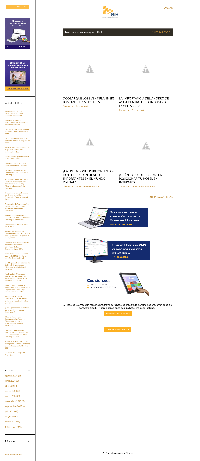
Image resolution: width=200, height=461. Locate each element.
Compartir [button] (68, 106)
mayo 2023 (12, 416)
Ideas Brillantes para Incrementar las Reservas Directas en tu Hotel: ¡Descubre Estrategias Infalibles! (15, 321)
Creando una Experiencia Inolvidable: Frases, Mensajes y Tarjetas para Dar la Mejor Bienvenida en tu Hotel (17, 288)
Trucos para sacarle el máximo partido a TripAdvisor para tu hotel (17, 131)
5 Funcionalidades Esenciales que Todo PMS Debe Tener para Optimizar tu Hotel (16, 256)
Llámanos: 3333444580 (117, 313)
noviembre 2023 (15, 401)
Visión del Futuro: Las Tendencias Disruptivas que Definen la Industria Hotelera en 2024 (16, 299)
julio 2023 (11, 411)
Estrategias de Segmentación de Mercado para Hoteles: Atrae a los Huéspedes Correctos (17, 207)
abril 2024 (11, 385)
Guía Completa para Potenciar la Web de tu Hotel (17, 157)
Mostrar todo (161, 32)
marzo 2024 (12, 390)
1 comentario (82, 106)
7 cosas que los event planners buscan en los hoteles (89, 100)
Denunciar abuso (13, 454)
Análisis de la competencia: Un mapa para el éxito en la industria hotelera (17, 149)
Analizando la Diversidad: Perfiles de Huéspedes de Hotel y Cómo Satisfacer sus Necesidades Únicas (16, 277)
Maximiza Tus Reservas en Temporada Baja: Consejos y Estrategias (16, 172)
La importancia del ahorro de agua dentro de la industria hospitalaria (144, 102)
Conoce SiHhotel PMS (118, 329)
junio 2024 (12, 380)
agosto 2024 (13, 375)
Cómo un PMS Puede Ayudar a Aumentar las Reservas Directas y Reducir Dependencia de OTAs (17, 245)
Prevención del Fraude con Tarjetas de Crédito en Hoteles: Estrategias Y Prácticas (17, 217)
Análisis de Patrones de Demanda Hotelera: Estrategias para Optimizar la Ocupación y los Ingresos (17, 234)
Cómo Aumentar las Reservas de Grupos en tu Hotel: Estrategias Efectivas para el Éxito (17, 196)
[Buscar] (168, 8)
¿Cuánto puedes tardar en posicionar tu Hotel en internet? (140, 178)
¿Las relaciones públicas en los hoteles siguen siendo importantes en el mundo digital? (88, 176)
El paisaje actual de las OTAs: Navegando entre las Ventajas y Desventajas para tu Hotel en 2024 (17, 344)
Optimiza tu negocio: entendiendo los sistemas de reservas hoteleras (16, 122)
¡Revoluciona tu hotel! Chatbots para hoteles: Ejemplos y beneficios (14, 113)
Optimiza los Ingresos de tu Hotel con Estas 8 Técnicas (16, 164)
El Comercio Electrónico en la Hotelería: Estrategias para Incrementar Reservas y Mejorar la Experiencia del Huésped (16, 183)
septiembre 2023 (15, 406)
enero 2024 (12, 396)
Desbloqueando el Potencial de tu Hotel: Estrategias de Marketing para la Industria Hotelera (17, 266)
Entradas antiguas (161, 197)
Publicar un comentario (87, 186)
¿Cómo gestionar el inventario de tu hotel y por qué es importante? (17, 310)
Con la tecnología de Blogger (117, 453)
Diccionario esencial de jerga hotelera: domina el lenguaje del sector (17, 140)
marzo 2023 (12, 421)
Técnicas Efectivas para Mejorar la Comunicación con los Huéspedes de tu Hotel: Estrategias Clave (16, 333)
